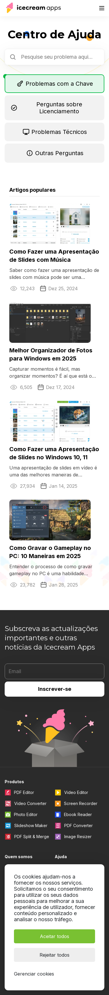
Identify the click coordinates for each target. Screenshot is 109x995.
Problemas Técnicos (54, 132)
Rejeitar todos (54, 955)
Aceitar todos (54, 936)
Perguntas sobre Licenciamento (46, 108)
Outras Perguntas (54, 153)
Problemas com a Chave (54, 83)
